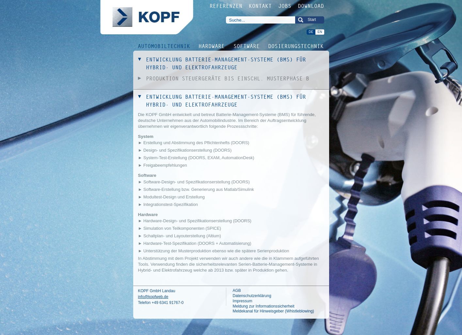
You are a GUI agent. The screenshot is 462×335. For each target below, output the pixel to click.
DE (311, 32)
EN (320, 32)
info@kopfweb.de (153, 296)
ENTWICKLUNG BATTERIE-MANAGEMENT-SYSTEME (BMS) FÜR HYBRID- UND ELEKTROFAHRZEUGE (226, 63)
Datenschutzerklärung (252, 295)
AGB (237, 290)
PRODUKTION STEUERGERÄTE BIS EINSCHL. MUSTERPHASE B (228, 78)
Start (312, 19)
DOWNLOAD (311, 5)
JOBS (285, 5)
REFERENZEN (226, 5)
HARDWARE (212, 46)
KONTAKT (260, 5)
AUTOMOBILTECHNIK (164, 46)
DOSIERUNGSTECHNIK (296, 46)
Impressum (242, 301)
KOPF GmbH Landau (156, 291)
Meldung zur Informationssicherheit (264, 306)
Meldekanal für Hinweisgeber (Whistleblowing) (273, 311)
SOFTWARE (247, 46)
